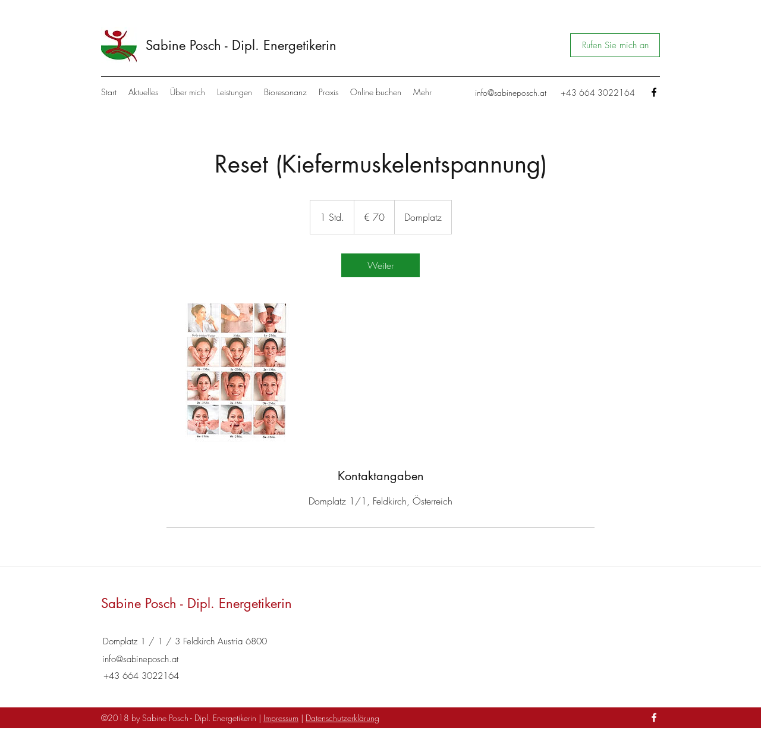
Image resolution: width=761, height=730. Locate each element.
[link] (380, 265)
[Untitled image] (235, 372)
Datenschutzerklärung (342, 717)
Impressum (280, 717)
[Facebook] (654, 92)
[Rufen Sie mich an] (615, 45)
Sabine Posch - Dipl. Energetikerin (241, 45)
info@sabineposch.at (510, 92)
